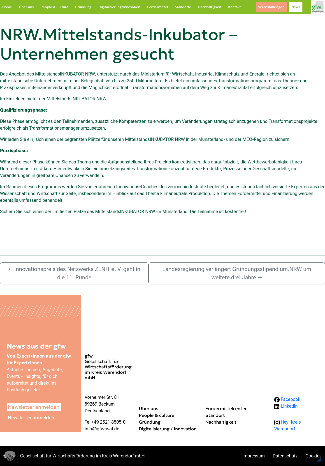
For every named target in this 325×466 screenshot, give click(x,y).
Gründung (83, 7)
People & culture (156, 415)
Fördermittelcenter (226, 408)
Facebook (287, 399)
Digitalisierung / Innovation (168, 429)
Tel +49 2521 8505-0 (105, 422)
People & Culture (54, 7)
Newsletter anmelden (34, 407)
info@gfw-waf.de (102, 429)
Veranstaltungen (271, 7)
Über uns (26, 7)
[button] (310, 453)
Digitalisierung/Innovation (119, 7)
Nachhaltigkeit (209, 7)
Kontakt (234, 7)
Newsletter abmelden (31, 417)
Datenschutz (285, 456)
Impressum (253, 456)
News (295, 7)
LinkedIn (286, 406)
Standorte (183, 7)
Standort (215, 415)
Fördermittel (157, 7)
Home (7, 7)
